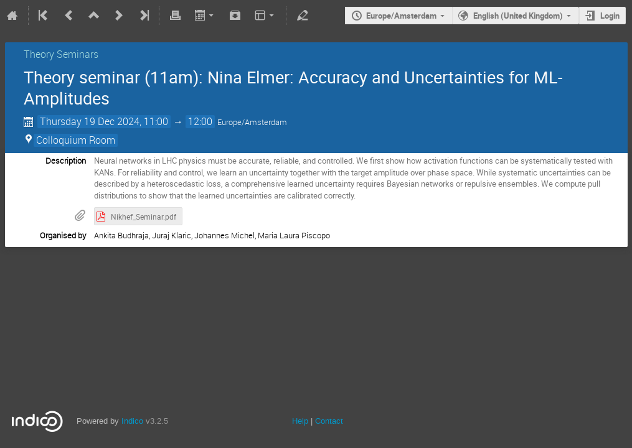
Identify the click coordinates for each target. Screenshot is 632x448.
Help (300, 421)
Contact (329, 421)
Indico (132, 421)
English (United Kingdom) (518, 15)
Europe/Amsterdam (401, 15)
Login (610, 15)
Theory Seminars (61, 54)
